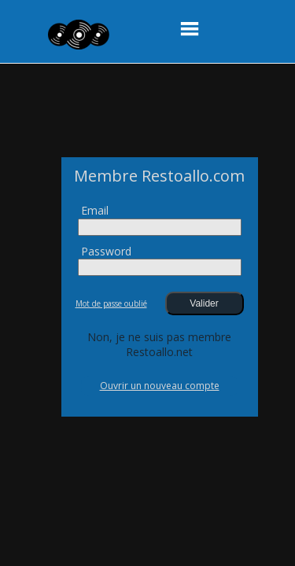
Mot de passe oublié (111, 303)
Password (106, 251)
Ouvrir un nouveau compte (159, 385)
